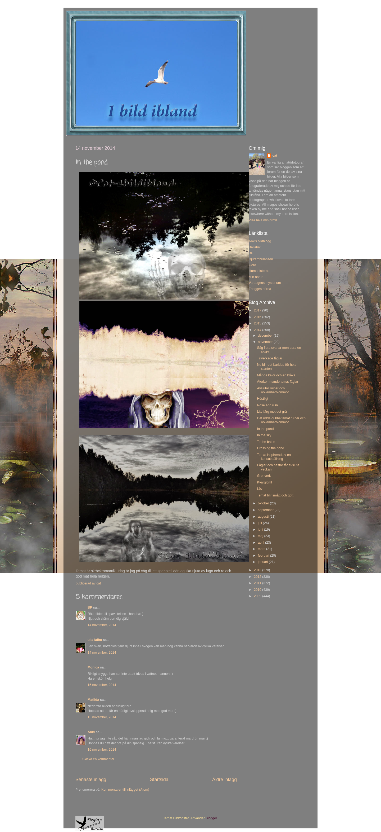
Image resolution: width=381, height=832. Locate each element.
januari (263, 562)
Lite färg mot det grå (272, 411)
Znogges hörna (260, 289)
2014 (258, 330)
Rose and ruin (267, 405)
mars (262, 549)
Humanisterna (259, 271)
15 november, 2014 (102, 685)
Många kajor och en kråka (276, 375)
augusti (264, 516)
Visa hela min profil (263, 220)
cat (274, 155)
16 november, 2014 (102, 749)
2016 (258, 317)
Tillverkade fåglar (269, 358)
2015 (258, 323)
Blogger (211, 818)
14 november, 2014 (102, 625)
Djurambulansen (261, 259)
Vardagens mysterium (265, 283)
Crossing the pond (270, 448)
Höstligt (262, 398)
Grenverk (264, 476)
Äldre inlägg (224, 779)
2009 (258, 596)
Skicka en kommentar (98, 759)
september (266, 510)
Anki (91, 732)
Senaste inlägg (90, 779)
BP (90, 607)
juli (260, 523)
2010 (258, 590)
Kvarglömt (264, 482)
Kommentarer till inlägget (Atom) (125, 789)
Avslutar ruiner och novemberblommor (273, 390)
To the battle (266, 442)
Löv (259, 489)
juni (261, 529)
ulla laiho (95, 640)
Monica (93, 667)
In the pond (265, 429)
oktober (264, 503)
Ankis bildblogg (260, 241)
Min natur (256, 277)
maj (261, 536)
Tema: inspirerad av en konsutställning (274, 457)
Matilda (93, 700)
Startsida (159, 779)
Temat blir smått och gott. (275, 495)
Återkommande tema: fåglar (277, 382)
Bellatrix (255, 247)
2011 (258, 583)
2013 (258, 570)
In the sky (264, 435)
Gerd (252, 265)
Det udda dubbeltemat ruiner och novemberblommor (281, 420)
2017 (258, 310)
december (266, 335)
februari (264, 555)
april (261, 542)
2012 (258, 577)
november (266, 342)
